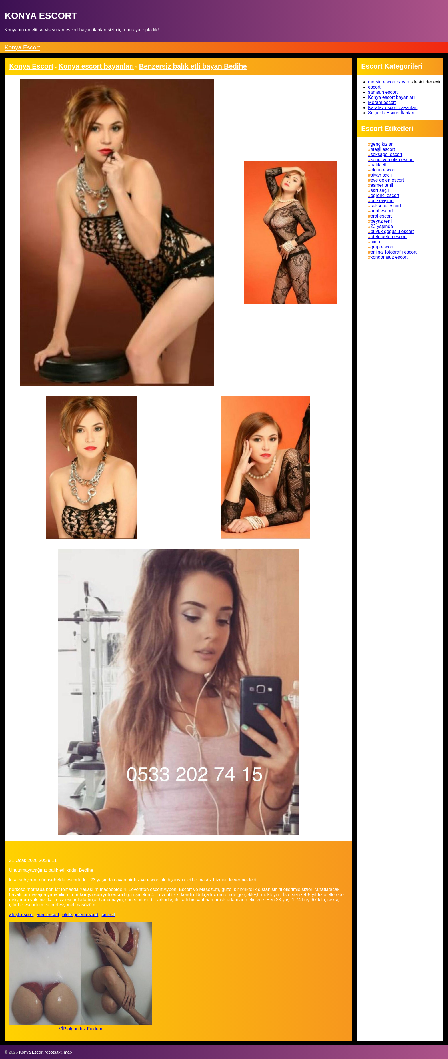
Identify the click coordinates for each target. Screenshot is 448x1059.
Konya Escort (22, 47)
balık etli (379, 164)
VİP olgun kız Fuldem (80, 1028)
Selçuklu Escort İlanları (391, 112)
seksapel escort (386, 154)
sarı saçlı (380, 190)
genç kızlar (382, 144)
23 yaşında (382, 226)
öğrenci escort (385, 195)
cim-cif (108, 914)
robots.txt (53, 1052)
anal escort (48, 914)
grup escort (382, 246)
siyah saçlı (381, 175)
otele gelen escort (80, 914)
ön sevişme (382, 200)
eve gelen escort (387, 180)
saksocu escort (386, 205)
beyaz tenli (382, 221)
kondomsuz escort (389, 257)
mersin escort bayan (388, 81)
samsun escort (383, 92)
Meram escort (382, 102)
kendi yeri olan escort (392, 159)
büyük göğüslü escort (392, 231)
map (68, 1052)
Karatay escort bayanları (392, 107)
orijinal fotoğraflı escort (394, 252)
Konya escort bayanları (391, 97)
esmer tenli (382, 185)
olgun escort (383, 169)
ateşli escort (21, 914)
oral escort (381, 216)
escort (374, 87)
